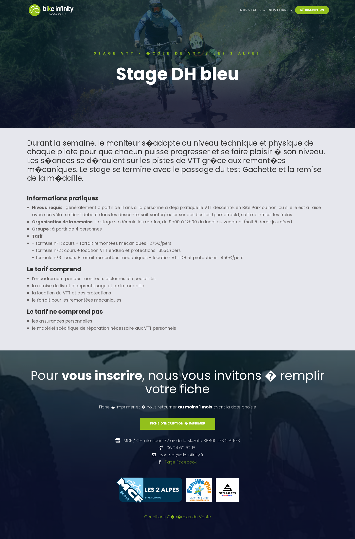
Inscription (312, 10)
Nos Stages (250, 10)
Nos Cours (278, 10)
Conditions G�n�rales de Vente (177, 517)
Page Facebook (180, 462)
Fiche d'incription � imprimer (177, 423)
